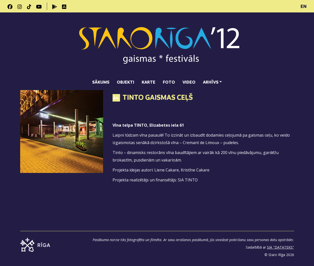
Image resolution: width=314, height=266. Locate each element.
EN (304, 6)
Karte (148, 82)
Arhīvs (210, 82)
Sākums (100, 82)
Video (189, 82)
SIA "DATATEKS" (280, 247)
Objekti (125, 82)
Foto (169, 82)
